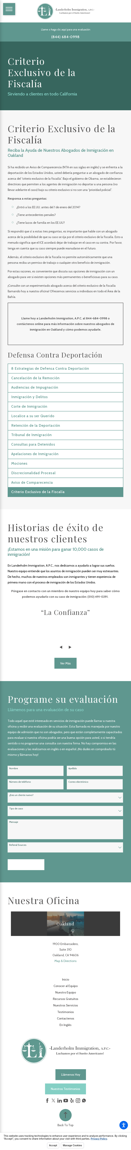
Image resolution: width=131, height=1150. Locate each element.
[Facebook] (47, 1100)
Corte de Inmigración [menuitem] (29, 406)
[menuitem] (65, 979)
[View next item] (70, 647)
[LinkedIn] (59, 1100)
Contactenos (65, 1018)
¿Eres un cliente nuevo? (21, 795)
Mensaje (13, 822)
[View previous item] (60, 647)
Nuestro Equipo (65, 992)
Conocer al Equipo (66, 986)
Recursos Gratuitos (65, 999)
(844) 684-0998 (65, 37)
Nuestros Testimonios (65, 1089)
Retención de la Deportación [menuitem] (35, 425)
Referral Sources (17, 845)
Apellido (72, 768)
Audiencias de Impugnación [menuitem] (34, 387)
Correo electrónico (78, 781)
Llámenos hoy (70, 1074)
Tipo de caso (16, 808)
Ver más (65, 663)
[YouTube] (65, 1100)
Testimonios (65, 1012)
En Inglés (65, 1025)
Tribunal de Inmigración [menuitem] (31, 435)
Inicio (65, 979)
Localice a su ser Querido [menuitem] (32, 416)
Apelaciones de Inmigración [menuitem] (35, 454)
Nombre (13, 768)
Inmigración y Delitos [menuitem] (29, 397)
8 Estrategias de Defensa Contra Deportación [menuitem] (50, 368)
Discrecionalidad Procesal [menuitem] (33, 473)
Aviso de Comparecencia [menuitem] (32, 482)
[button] (123, 1125)
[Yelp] (72, 1100)
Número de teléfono (20, 781)
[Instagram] (78, 1100)
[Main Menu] (9, 9)
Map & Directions (65, 961)
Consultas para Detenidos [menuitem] (33, 444)
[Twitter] (53, 1100)
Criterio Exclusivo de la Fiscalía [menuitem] (38, 492)
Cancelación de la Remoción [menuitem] (35, 378)
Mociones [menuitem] (19, 463)
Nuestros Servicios (65, 1005)
